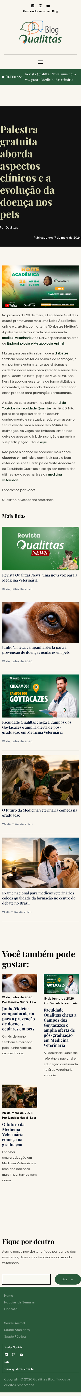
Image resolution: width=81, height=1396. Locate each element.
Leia (33, 1002)
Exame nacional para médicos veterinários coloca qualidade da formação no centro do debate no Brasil (39, 898)
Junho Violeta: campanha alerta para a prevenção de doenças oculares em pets (36, 650)
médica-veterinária (17, 338)
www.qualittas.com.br (19, 1369)
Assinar (68, 1279)
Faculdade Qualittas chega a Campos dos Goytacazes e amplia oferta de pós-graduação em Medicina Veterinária (36, 727)
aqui (43, 442)
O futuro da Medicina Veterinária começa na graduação (13, 1134)
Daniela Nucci (18, 1002)
